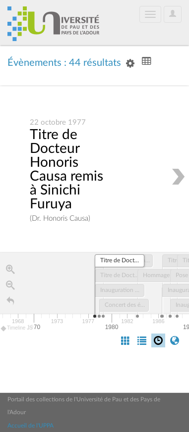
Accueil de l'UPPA (30, 426)
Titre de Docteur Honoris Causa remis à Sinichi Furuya (66, 169)
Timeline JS (17, 329)
